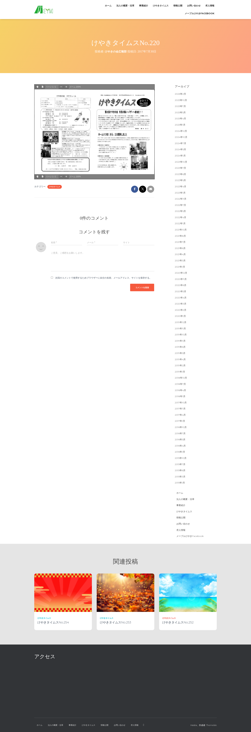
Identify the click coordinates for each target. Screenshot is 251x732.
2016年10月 (181, 427)
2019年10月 (181, 334)
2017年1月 (180, 420)
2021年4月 (180, 254)
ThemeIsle (211, 725)
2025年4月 (180, 118)
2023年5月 (180, 180)
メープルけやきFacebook (199, 13)
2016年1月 (180, 451)
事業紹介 (143, 5)
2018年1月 (180, 396)
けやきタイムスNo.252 (178, 622)
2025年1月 (180, 124)
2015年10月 (180, 458)
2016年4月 (180, 445)
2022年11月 (180, 198)
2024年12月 (181, 131)
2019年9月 (180, 340)
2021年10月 (181, 229)
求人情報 (209, 5)
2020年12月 (181, 272)
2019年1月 (180, 371)
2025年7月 (180, 106)
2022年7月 (180, 205)
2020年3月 (180, 303)
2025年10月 (181, 100)
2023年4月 (180, 186)
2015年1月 (180, 482)
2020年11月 (181, 279)
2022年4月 (180, 217)
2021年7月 (180, 242)
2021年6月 (180, 248)
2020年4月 (180, 297)
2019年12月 (180, 322)
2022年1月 (180, 223)
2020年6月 (180, 285)
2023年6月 (180, 174)
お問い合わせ (194, 5)
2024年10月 (181, 137)
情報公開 (177, 5)
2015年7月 (180, 464)
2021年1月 (180, 266)
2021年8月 (180, 235)
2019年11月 (180, 328)
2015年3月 (180, 476)
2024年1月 (180, 155)
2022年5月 (180, 211)
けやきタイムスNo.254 (53, 622)
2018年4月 (180, 390)
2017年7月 (180, 408)
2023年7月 (180, 167)
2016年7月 (180, 433)
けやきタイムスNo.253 (115, 622)
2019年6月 (180, 346)
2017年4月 (180, 414)
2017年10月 (181, 402)
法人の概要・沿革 (125, 5)
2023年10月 (181, 161)
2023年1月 (180, 192)
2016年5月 (180, 439)
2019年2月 (180, 365)
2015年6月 (180, 470)
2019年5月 (180, 353)
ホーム (108, 5)
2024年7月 (180, 143)
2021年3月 (180, 260)
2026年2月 (180, 93)
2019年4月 (180, 359)
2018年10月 (181, 377)
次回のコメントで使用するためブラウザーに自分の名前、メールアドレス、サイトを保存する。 (103, 277)
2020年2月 (180, 310)
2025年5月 (180, 112)
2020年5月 (180, 291)
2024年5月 (180, 149)
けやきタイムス (161, 5)
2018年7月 (180, 384)
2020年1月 (180, 316)
